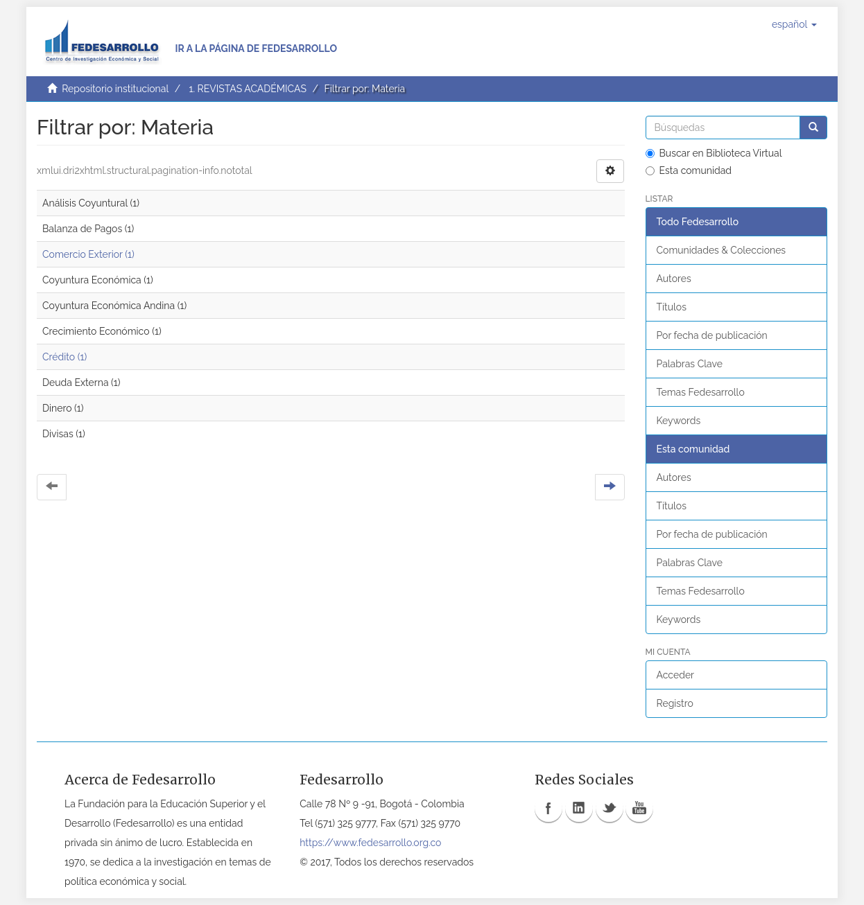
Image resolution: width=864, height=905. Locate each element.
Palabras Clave (690, 363)
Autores (674, 278)
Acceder (676, 674)
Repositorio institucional (115, 88)
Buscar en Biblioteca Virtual (714, 153)
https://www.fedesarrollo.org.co (370, 842)
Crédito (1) (64, 356)
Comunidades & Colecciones (721, 250)
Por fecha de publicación (712, 335)
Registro (675, 703)
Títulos (671, 307)
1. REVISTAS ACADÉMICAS (247, 88)
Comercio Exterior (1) (88, 254)
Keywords (679, 420)
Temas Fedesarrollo (701, 392)
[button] (794, 24)
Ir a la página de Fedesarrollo (256, 48)
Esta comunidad (689, 170)
